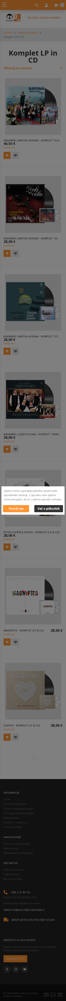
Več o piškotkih (48, 509)
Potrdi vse (16, 509)
